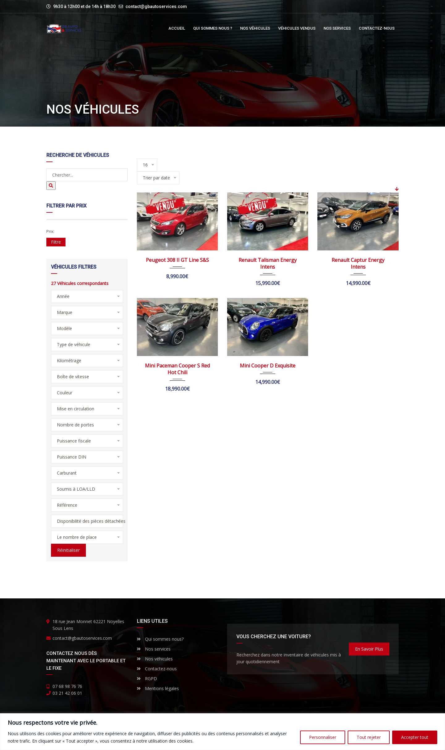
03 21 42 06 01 (67, 693)
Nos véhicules (155, 659)
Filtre (56, 242)
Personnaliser (322, 737)
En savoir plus (369, 649)
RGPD (147, 678)
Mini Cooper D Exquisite (267, 365)
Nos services (154, 649)
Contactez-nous (157, 669)
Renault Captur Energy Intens (358, 263)
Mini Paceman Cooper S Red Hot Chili (177, 369)
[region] (222, 731)
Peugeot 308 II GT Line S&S (177, 260)
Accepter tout (414, 737)
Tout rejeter (369, 737)
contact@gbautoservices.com (156, 6)
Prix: (50, 231)
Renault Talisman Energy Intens (268, 263)
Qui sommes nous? (160, 639)
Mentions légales (158, 688)
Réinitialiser (68, 550)
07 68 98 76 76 (67, 686)
